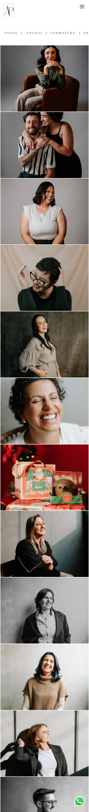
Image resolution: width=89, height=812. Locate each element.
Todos (11, 33)
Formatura (63, 33)
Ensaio (34, 33)
